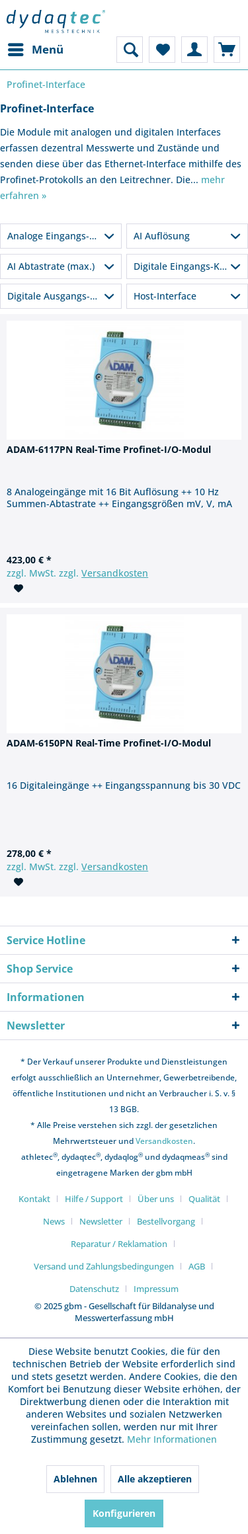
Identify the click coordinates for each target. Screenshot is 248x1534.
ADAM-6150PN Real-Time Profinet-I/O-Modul (109, 743)
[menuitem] (35, 49)
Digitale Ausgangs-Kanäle (63, 296)
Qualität (204, 1199)
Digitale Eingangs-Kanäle (189, 266)
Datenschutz (94, 1289)
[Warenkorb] (227, 49)
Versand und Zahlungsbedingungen (104, 1266)
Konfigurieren (124, 1513)
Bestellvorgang (166, 1221)
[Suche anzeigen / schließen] (129, 49)
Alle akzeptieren (155, 1479)
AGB (196, 1266)
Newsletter (100, 1221)
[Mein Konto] (194, 49)
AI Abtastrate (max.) (51, 266)
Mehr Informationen (172, 1439)
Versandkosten (114, 573)
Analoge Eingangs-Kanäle (63, 235)
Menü (35, 48)
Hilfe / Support (94, 1199)
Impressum (156, 1289)
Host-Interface (165, 296)
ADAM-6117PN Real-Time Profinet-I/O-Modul (109, 449)
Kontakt (34, 1199)
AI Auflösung (162, 235)
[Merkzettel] (162, 49)
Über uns (156, 1199)
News (54, 1221)
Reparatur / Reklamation (119, 1244)
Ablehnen (75, 1479)
